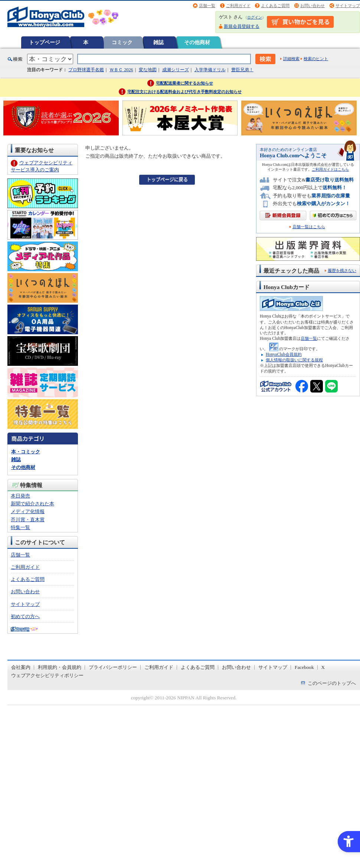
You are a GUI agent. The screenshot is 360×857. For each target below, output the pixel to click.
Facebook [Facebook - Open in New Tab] (304, 667)
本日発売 (20, 496)
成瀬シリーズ (175, 69)
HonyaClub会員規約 (284, 354)
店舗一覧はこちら (308, 227)
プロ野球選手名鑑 (86, 69)
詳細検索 (291, 58)
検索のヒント (316, 58)
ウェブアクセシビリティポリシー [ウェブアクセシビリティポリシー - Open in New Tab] (47, 675)
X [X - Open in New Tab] (323, 667)
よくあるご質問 (275, 5)
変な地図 (148, 69)
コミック (122, 42)
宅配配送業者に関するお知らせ (184, 83)
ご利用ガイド (238, 5)
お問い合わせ (312, 5)
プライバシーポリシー (113, 667)
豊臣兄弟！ (242, 69)
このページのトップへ (332, 683)
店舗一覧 (207, 5)
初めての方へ (25, 616)
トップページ (44, 42)
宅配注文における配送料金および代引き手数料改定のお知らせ (184, 91)
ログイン (254, 17)
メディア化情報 (28, 511)
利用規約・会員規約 (59, 667)
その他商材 (197, 42)
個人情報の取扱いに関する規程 (294, 360)
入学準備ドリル (210, 69)
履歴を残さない (342, 270)
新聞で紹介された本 (32, 503)
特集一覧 (20, 527)
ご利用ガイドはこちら (330, 169)
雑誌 (158, 42)
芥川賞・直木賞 (28, 519)
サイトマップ (348, 5)
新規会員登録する (241, 26)
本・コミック (25, 451)
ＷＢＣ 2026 (121, 69)
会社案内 (20, 667)
